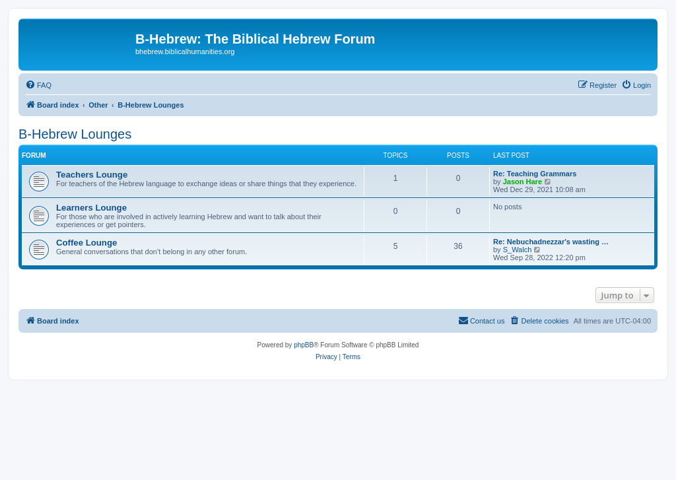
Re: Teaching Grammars (534, 174)
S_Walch (517, 250)
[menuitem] (38, 85)
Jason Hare (522, 182)
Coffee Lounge (86, 243)
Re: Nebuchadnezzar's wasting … (551, 242)
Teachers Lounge (91, 175)
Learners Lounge (91, 208)
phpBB (304, 345)
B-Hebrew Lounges (74, 134)
